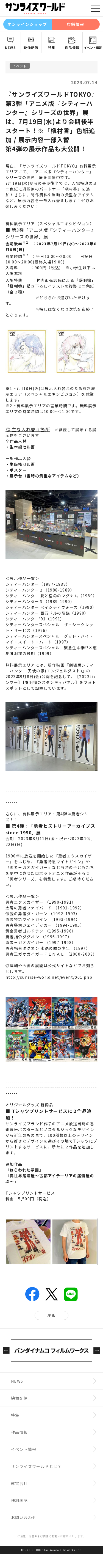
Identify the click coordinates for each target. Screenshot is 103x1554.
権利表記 (19, 1500)
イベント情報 (93, 47)
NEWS (10, 47)
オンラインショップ (27, 24)
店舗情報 (75, 24)
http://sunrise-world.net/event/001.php (48, 977)
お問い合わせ (23, 1517)
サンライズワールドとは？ (36, 1466)
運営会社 (19, 1483)
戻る (51, 1315)
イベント (19, 66)
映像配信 (31, 47)
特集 (51, 47)
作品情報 (72, 47)
